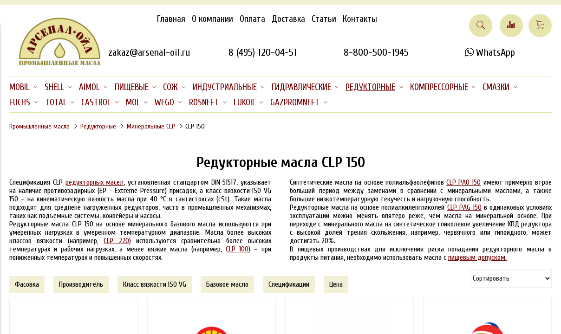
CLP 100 (237, 249)
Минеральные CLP (151, 126)
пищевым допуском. (477, 257)
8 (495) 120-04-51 (262, 52)
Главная (171, 19)
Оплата (252, 19)
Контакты (360, 19)
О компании (212, 19)
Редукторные (98, 126)
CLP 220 (116, 241)
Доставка (288, 19)
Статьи (324, 19)
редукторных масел (94, 182)
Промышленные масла (39, 126)
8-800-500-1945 (376, 52)
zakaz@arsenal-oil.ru (149, 52)
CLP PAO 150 (463, 182)
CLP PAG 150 (464, 207)
